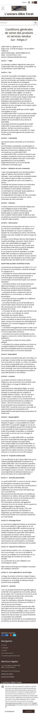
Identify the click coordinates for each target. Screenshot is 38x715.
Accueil (3, 645)
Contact (24, 2)
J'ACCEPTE (29, 711)
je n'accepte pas (9, 711)
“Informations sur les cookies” (13, 703)
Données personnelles (7, 677)
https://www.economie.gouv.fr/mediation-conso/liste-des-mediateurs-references (18, 568)
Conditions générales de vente (10, 656)
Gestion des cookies (7, 674)
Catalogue (4, 648)
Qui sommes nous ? (7, 653)
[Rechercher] (35, 22)
